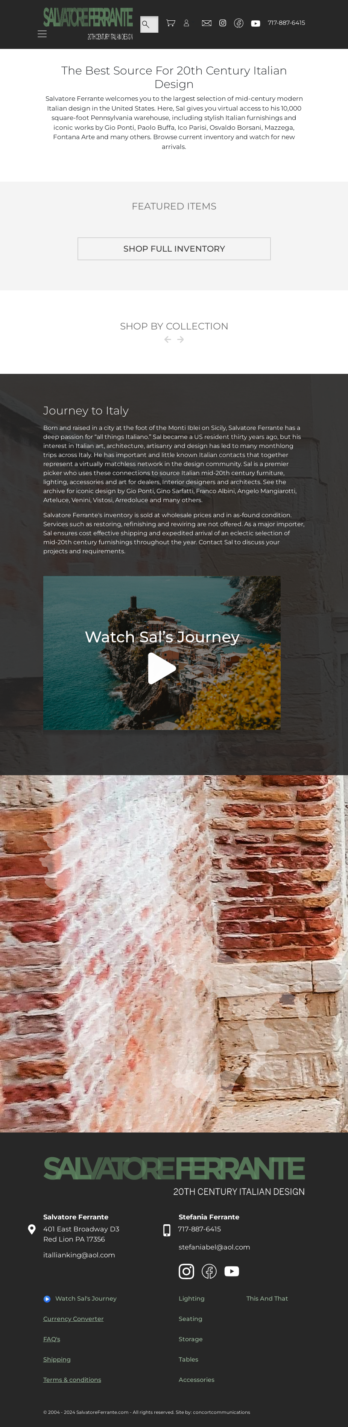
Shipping (57, 1359)
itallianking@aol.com (79, 1255)
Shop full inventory (174, 249)
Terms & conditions (72, 1379)
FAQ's (51, 1339)
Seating (190, 1318)
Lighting (192, 1298)
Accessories (196, 1379)
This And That (267, 1298)
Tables (188, 1359)
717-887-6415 (286, 22)
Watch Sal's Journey (86, 1298)
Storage (191, 1339)
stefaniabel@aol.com (214, 1247)
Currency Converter (73, 1318)
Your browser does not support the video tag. (162, 656)
